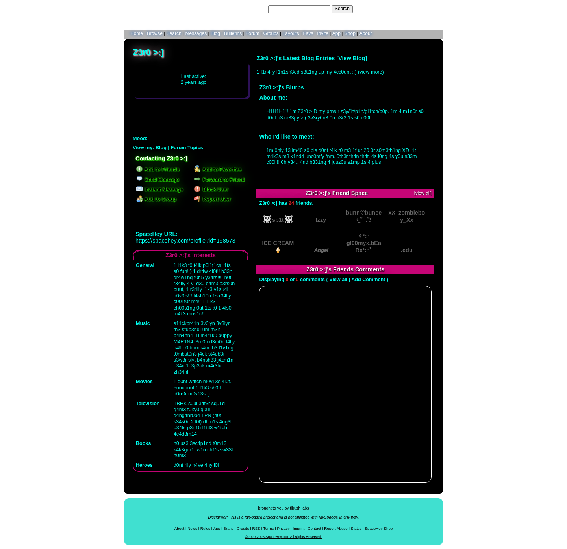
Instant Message (159, 189)
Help (399, 8)
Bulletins (233, 33)
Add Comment (368, 279)
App (336, 33)
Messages (196, 33)
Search (342, 8)
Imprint (299, 528)
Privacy (283, 528)
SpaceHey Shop (379, 528)
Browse (155, 33)
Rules (205, 528)
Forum (252, 33)
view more (370, 72)
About (365, 33)
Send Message (157, 179)
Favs (308, 33)
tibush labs (299, 508)
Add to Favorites (217, 169)
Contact (314, 528)
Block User (211, 189)
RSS (256, 528)
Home (136, 33)
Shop (350, 33)
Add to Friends (157, 169)
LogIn (414, 8)
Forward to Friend (219, 179)
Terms (268, 528)
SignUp (431, 8)
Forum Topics (186, 147)
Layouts (291, 33)
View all (338, 279)
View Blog (351, 58)
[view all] (423, 193)
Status (356, 528)
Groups (270, 33)
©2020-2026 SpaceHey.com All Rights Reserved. (283, 537)
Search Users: (252, 8)
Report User (212, 199)
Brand (228, 528)
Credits (243, 528)
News (192, 528)
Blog (215, 33)
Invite (322, 33)
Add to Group (156, 199)
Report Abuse (335, 528)
